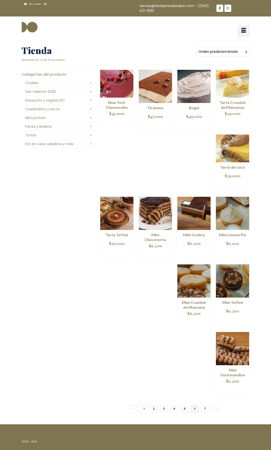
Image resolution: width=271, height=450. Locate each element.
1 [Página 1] (144, 409)
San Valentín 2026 (40, 91)
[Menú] (244, 31)
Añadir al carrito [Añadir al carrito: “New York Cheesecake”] (117, 123)
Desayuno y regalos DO (45, 100)
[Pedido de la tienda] (223, 52)
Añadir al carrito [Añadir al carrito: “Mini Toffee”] (232, 321)
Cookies (32, 82)
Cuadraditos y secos (42, 109)
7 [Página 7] (205, 409)
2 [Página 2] (154, 409)
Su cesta (35, 4)
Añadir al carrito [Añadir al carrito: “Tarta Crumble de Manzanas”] (232, 123)
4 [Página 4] (174, 409)
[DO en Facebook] (219, 8)
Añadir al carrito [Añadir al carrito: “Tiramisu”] (155, 126)
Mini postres (35, 117)
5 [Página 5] (185, 409)
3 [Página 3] (164, 409)
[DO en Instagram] (227, 8)
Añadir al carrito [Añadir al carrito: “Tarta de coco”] (232, 185)
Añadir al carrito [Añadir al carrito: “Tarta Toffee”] (117, 253)
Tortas (30, 135)
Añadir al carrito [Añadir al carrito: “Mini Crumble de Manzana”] (194, 323)
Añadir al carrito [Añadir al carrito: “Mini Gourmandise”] (232, 391)
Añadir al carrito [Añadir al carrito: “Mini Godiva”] (194, 253)
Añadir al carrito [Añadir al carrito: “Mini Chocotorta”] (155, 256)
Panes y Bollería (38, 126)
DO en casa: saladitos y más (49, 144)
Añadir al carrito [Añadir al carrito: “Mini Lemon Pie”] (232, 253)
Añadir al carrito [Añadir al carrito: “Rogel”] (194, 126)
